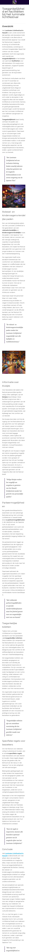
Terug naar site (6, 942)
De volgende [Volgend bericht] (5, 931)
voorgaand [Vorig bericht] (5, 928)
